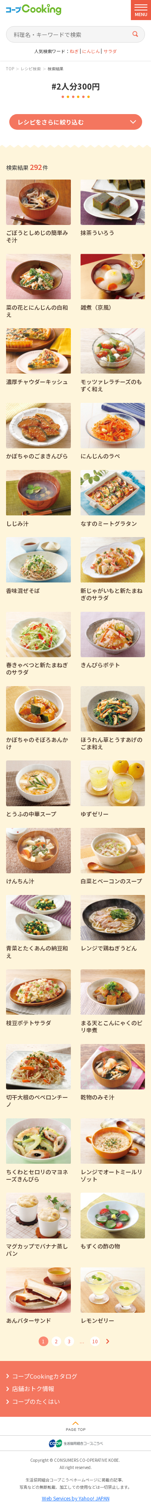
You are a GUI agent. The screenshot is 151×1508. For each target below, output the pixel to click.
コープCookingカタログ (44, 1376)
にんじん (91, 51)
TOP (10, 69)
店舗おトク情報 (33, 1388)
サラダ (110, 51)
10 (95, 1341)
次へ (108, 1341)
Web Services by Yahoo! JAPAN (76, 1498)
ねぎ (74, 51)
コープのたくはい (36, 1401)
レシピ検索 (31, 69)
